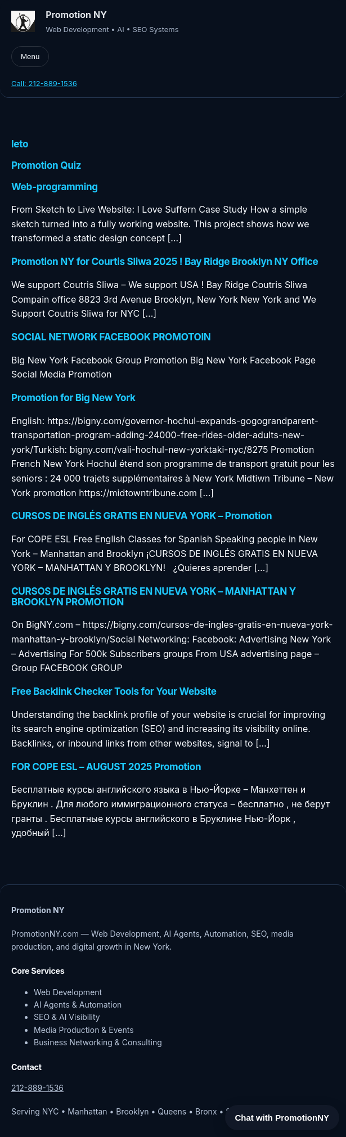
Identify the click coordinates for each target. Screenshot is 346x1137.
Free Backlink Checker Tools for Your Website (114, 691)
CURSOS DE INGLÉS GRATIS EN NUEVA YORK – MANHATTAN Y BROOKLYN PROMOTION (153, 596)
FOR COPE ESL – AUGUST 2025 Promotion (106, 767)
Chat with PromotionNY (282, 1117)
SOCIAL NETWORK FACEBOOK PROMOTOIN (111, 337)
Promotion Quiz (46, 165)
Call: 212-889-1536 (44, 83)
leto (19, 144)
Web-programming (54, 187)
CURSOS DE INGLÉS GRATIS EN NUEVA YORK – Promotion (141, 516)
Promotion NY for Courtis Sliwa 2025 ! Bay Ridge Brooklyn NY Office (164, 262)
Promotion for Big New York (73, 398)
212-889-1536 (37, 1088)
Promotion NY (76, 14)
